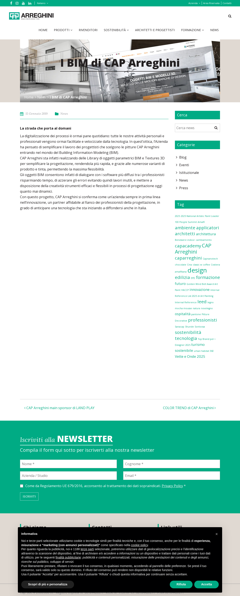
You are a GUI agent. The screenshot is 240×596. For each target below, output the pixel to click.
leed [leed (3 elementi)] (202, 301)
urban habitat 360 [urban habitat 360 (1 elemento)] (204, 350)
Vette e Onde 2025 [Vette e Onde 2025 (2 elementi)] (190, 356)
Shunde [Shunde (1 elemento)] (189, 326)
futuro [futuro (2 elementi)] (180, 283)
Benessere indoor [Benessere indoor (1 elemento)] (185, 239)
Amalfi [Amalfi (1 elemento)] (201, 222)
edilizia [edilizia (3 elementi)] (182, 277)
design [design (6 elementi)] (197, 270)
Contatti (227, 3)
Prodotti (61, 30)
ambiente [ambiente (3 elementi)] (185, 228)
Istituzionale (189, 172)
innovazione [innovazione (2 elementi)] (200, 289)
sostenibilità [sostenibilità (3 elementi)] (188, 332)
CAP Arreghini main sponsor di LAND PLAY (59, 408)
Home (43, 30)
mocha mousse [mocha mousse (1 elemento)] (183, 308)
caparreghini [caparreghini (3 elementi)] (188, 258)
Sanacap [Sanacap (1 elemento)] (179, 326)
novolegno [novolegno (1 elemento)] (207, 308)
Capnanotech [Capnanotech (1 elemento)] (210, 258)
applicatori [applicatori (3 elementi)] (207, 228)
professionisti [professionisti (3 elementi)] (202, 320)
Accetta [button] (206, 584)
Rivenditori (88, 30)
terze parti (87, 549)
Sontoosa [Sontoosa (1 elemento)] (200, 326)
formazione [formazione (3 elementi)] (208, 277)
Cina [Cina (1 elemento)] (189, 264)
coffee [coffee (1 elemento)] (206, 264)
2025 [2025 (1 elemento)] (177, 216)
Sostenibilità (115, 30)
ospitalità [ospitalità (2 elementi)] (182, 313)
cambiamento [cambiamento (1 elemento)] (204, 239)
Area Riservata (211, 3)
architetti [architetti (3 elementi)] (185, 234)
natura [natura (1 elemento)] (196, 308)
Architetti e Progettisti (155, 30)
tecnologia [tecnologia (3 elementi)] (186, 338)
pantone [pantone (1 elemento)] (196, 314)
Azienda (193, 3)
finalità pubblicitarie (68, 557)
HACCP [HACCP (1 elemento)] (185, 290)
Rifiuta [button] (181, 584)
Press (183, 188)
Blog (183, 157)
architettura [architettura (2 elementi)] (206, 233)
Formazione (191, 30)
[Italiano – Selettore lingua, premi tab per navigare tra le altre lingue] (42, 3)
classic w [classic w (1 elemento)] (197, 264)
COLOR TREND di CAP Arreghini (189, 408)
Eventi (184, 165)
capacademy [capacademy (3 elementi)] (188, 246)
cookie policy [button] (139, 545)
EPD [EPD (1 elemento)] (193, 278)
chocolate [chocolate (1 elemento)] (180, 264)
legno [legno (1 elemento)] (210, 302)
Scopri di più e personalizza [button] (47, 584)
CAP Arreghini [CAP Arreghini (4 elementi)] (193, 248)
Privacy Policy (172, 485)
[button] (216, 534)
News (214, 30)
